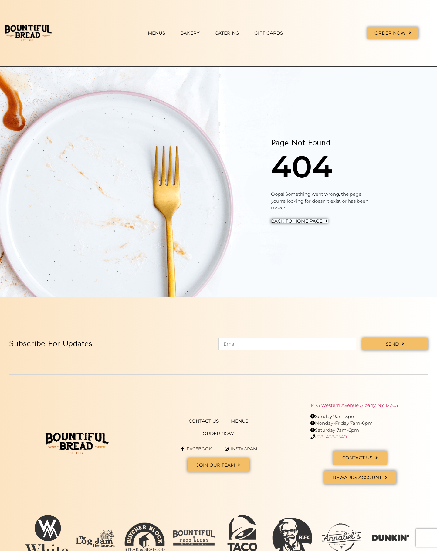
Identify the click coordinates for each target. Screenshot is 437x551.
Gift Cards (268, 33)
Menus (156, 33)
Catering (227, 33)
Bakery (190, 33)
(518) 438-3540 (331, 437)
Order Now (218, 433)
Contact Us (204, 421)
